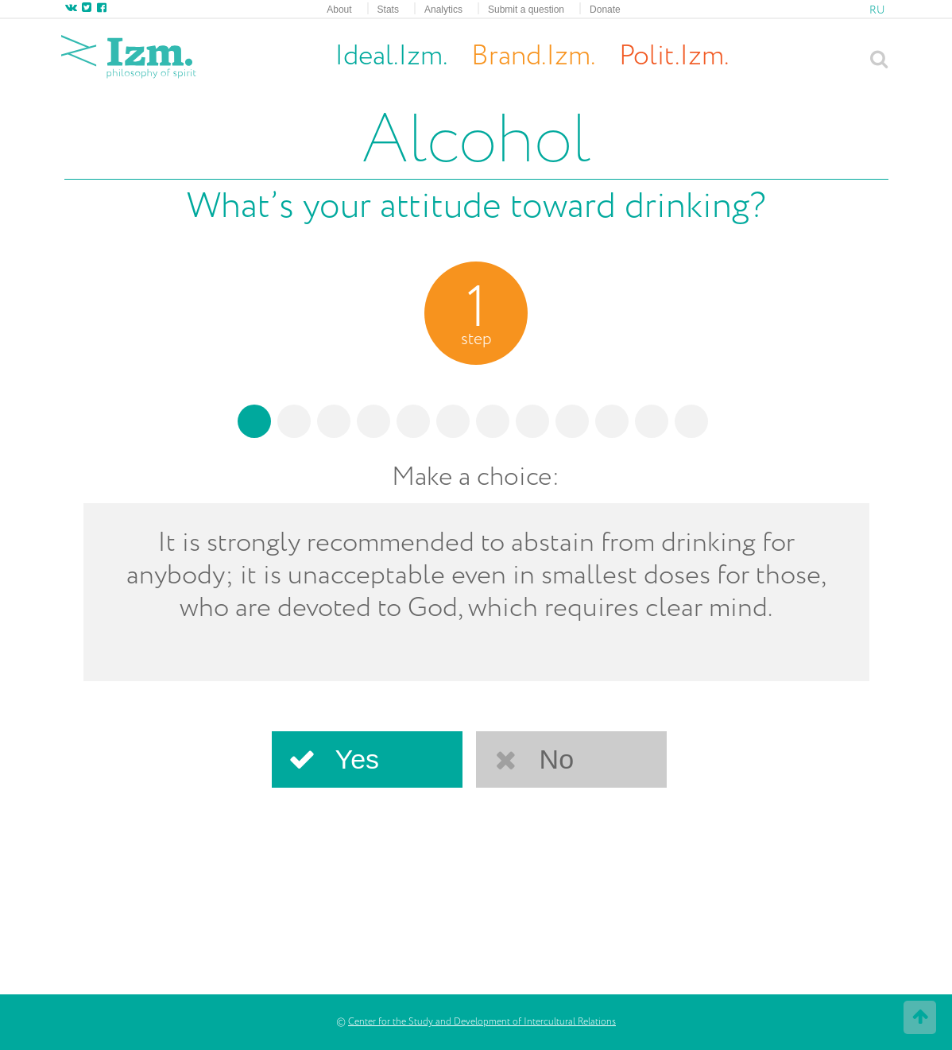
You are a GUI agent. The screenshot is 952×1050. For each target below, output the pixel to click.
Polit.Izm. (674, 56)
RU (877, 10)
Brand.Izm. (533, 57)
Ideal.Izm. (391, 56)
